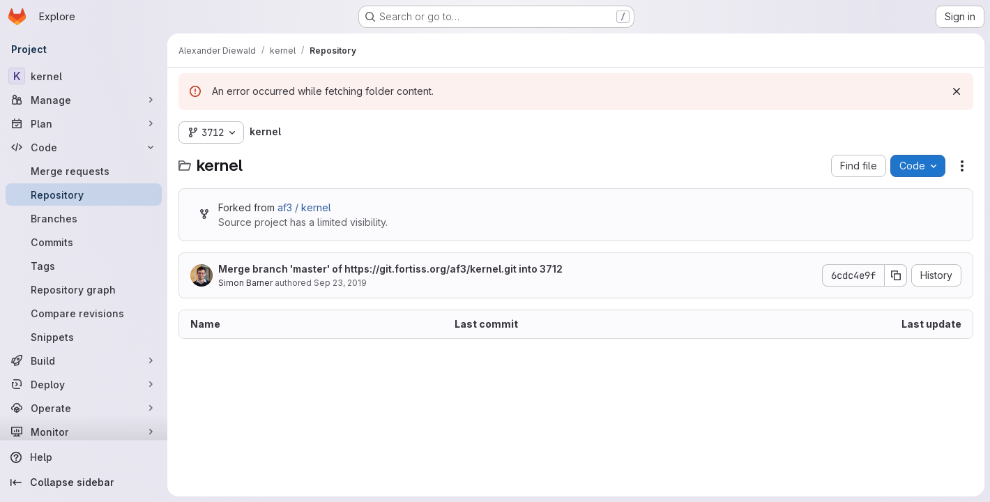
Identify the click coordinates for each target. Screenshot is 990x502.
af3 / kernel (304, 207)
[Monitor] (84, 431)
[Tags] (84, 265)
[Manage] (84, 100)
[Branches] (84, 218)
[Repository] (84, 194)
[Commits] (84, 242)
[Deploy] (84, 384)
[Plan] (84, 123)
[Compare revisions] (84, 313)
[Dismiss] (956, 91)
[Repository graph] (84, 289)
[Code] (84, 147)
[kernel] (84, 76)
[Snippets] (84, 337)
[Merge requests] (84, 171)
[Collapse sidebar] (84, 482)
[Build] (84, 360)
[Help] (84, 457)
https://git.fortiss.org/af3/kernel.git (430, 269)
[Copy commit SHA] (896, 275)
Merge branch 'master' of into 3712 (390, 269)
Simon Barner (245, 282)
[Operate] (84, 408)
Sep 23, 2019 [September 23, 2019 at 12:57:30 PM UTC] (340, 282)
